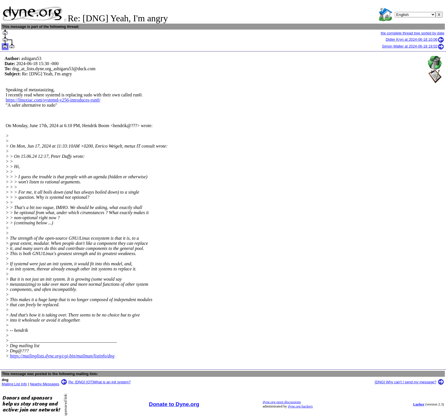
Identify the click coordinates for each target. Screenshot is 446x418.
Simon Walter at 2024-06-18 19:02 (413, 46)
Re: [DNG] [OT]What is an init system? (100, 382)
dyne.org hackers (300, 406)
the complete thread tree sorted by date (412, 33)
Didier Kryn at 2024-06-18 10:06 (415, 39)
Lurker (418, 404)
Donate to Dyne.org (174, 404)
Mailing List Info (14, 384)
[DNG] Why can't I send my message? (405, 382)
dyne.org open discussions (282, 402)
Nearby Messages (44, 384)
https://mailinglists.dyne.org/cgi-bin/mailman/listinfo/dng (62, 355)
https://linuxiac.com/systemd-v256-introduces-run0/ (53, 100)
